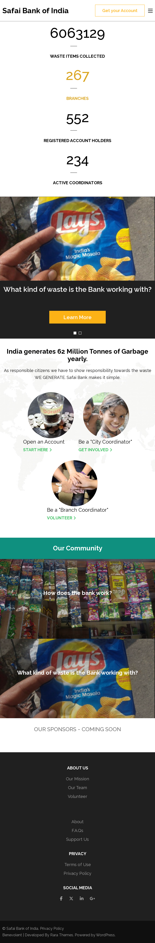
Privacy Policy (77, 873)
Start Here (37, 449)
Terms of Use (77, 864)
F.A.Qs (77, 830)
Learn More (77, 317)
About (77, 821)
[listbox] (77, 268)
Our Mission (77, 778)
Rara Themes (61, 935)
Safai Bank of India (35, 10)
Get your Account (119, 10)
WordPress (105, 935)
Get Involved (95, 449)
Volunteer (61, 517)
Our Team (77, 787)
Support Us (77, 839)
